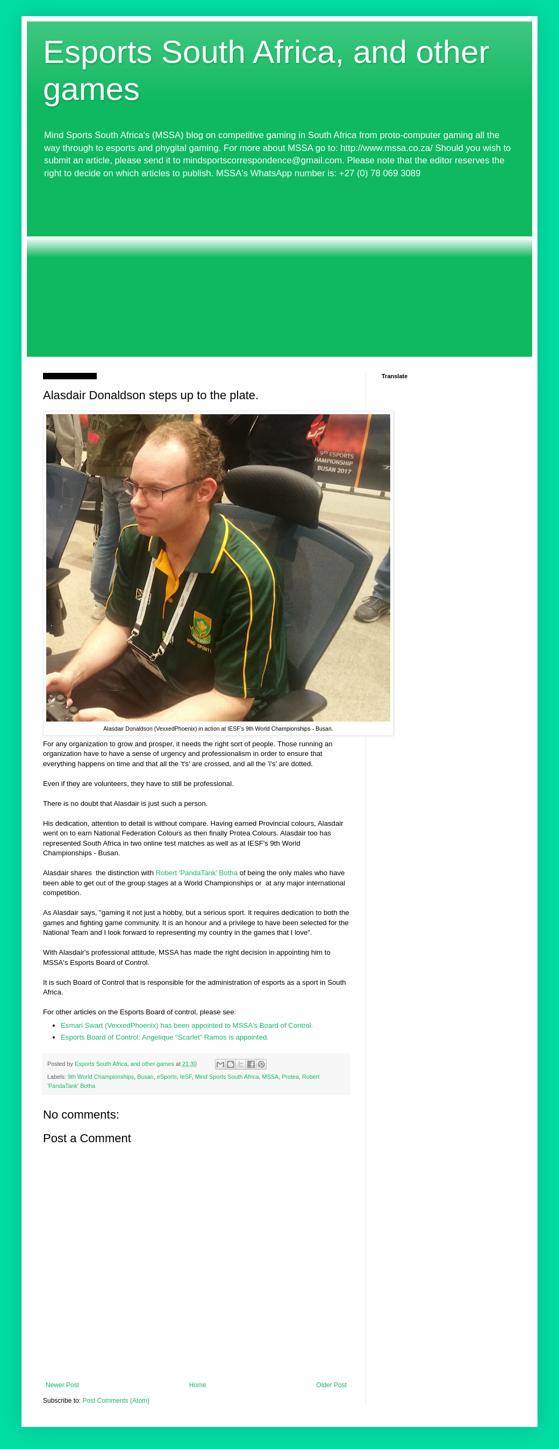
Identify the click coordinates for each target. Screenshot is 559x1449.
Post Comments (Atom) (115, 1400)
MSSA (270, 1076)
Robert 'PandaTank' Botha (197, 873)
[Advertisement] (279, 268)
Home (197, 1385)
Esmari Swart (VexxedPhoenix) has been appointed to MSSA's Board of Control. (187, 1025)
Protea (290, 1076)
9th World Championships (101, 1076)
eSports (167, 1076)
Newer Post (62, 1385)
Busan (145, 1076)
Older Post (331, 1385)
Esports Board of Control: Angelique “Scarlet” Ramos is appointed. (165, 1037)
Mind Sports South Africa (227, 1076)
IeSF (186, 1076)
